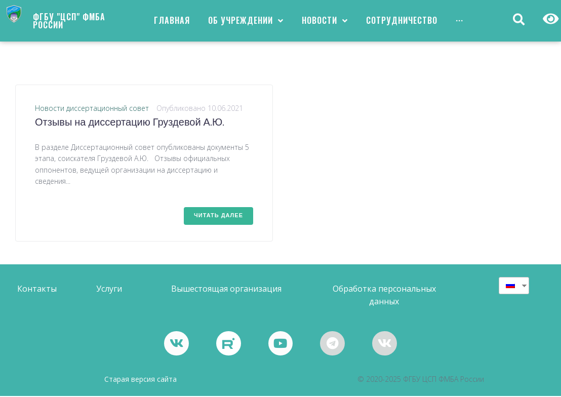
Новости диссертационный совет (92, 108)
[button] (37, 288)
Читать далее (218, 215)
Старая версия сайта (140, 380)
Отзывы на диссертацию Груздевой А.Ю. (129, 123)
